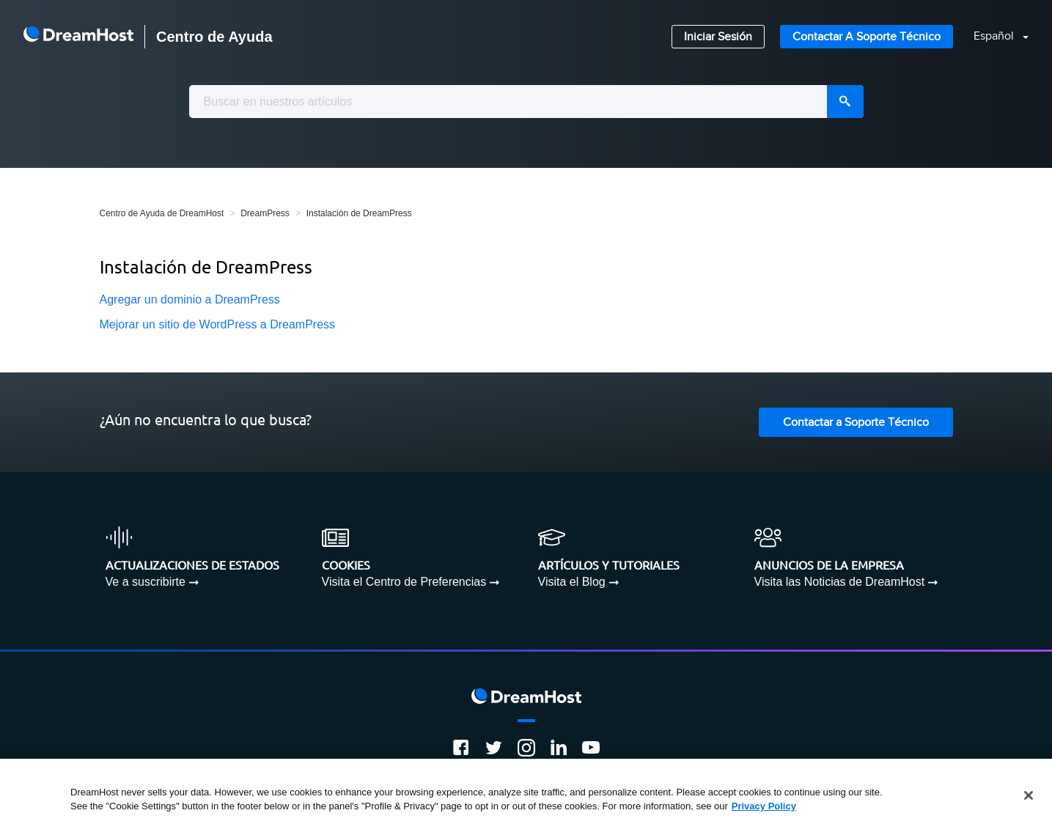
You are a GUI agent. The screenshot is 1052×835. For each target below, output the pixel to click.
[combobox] (526, 101)
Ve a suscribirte (145, 581)
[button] (992, 37)
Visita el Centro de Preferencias (404, 581)
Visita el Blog (572, 581)
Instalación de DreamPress (359, 213)
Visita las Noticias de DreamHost (839, 581)
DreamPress (265, 213)
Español (995, 36)
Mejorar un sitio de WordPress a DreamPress (218, 324)
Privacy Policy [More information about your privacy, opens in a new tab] (764, 806)
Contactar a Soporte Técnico (866, 37)
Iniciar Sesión (718, 37)
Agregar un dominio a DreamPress (190, 299)
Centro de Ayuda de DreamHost (162, 213)
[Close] (1028, 795)
